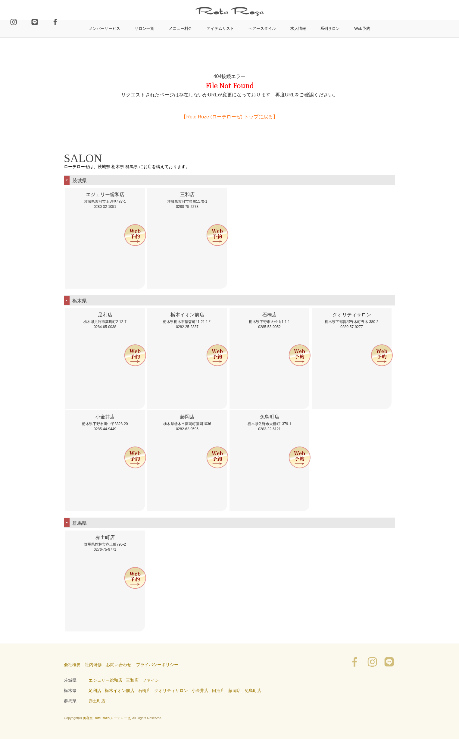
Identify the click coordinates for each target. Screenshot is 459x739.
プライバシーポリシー (157, 664)
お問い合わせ (118, 664)
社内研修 (93, 664)
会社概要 (72, 664)
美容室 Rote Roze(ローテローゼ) (107, 718)
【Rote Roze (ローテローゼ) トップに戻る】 (229, 116)
